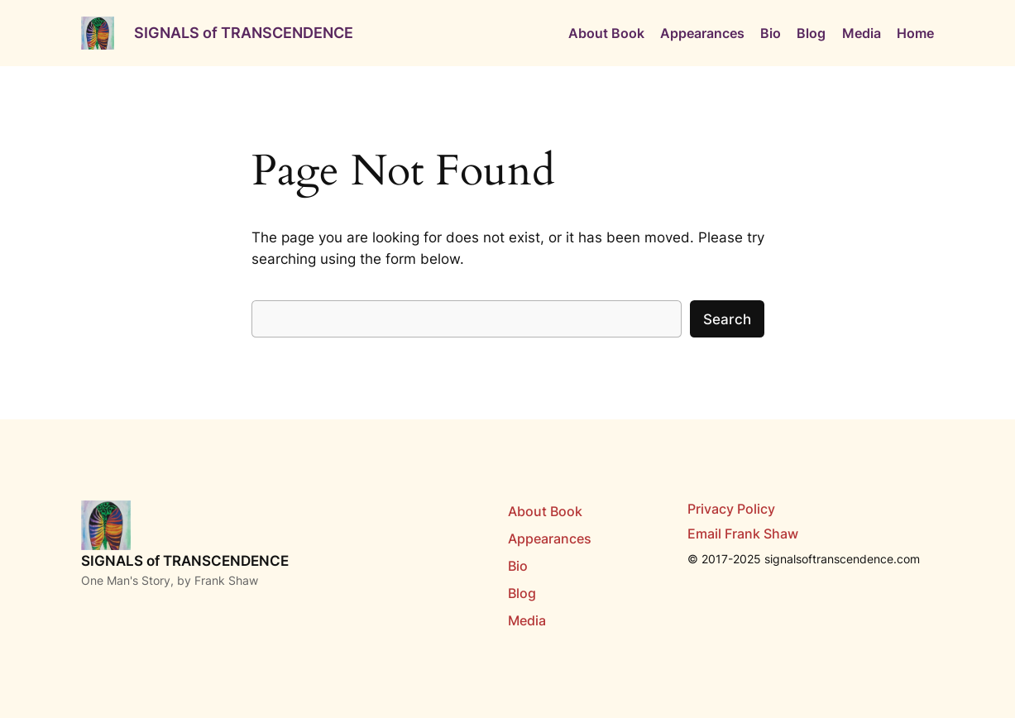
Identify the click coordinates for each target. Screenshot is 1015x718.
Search (727, 319)
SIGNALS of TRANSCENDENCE (243, 32)
